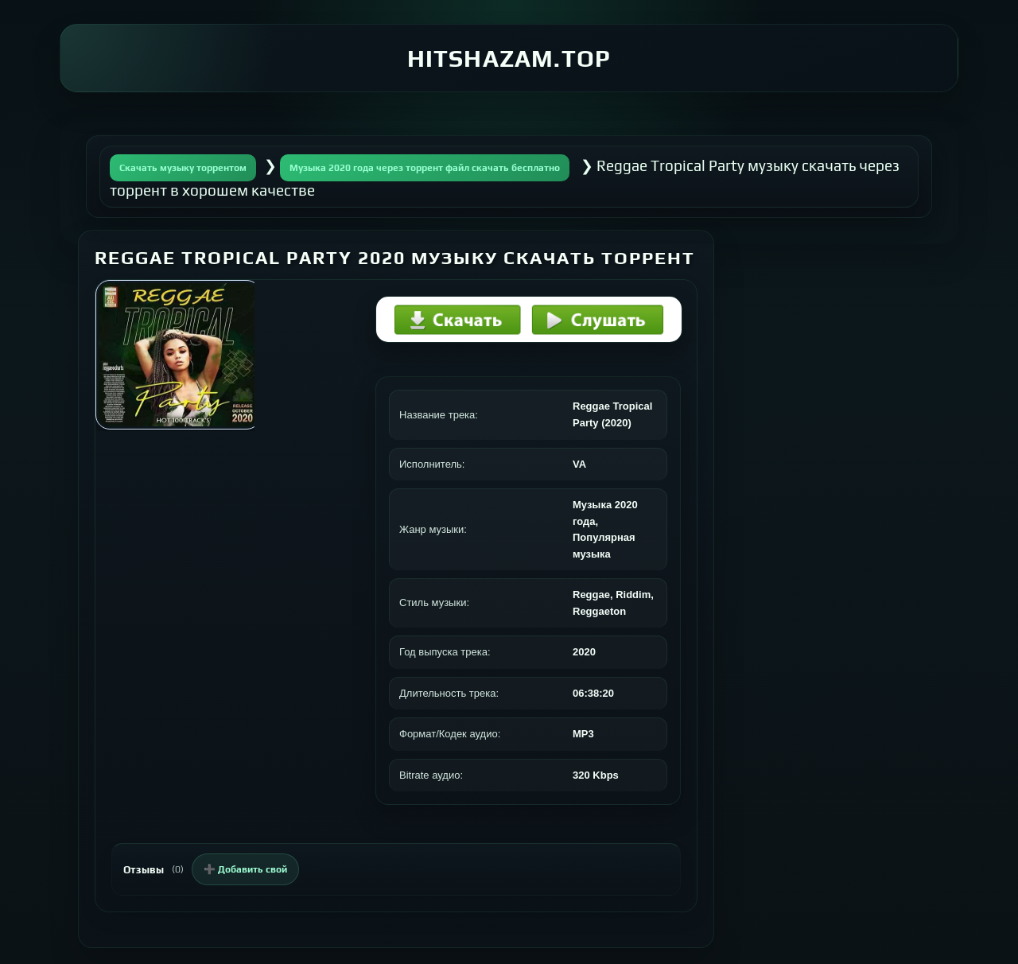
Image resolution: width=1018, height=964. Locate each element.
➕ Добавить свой (245, 869)
